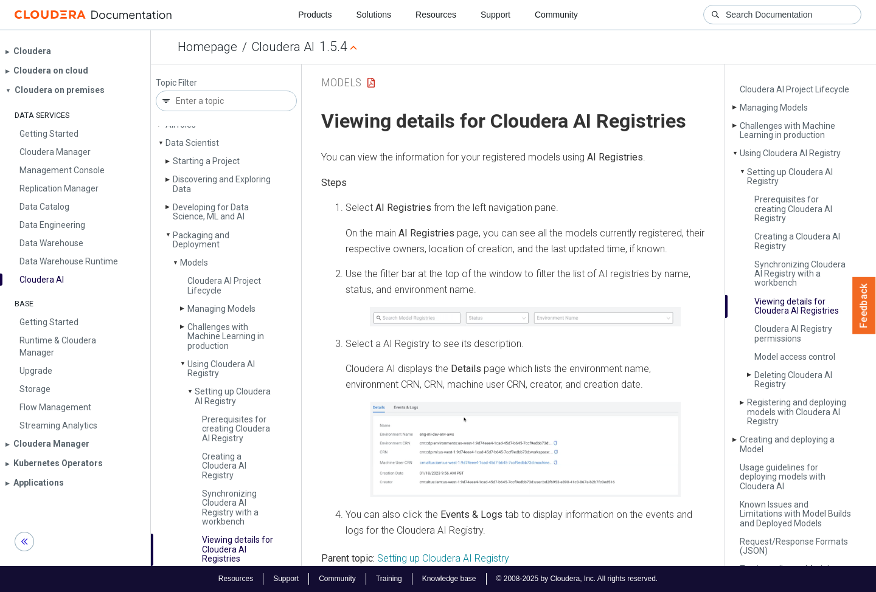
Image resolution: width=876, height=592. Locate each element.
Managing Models (221, 309)
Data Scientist (192, 143)
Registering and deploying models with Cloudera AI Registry (796, 412)
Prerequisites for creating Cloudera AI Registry (236, 429)
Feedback (864, 305)
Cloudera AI (283, 47)
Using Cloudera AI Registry (221, 368)
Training (389, 578)
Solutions (373, 14)
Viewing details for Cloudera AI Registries (237, 549)
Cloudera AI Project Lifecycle (224, 285)
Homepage (207, 47)
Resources (435, 14)
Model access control (794, 357)
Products (315, 14)
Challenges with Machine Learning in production (225, 336)
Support (495, 14)
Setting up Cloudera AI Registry (233, 396)
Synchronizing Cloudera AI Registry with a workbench (230, 507)
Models (194, 262)
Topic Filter (176, 83)
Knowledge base (449, 578)
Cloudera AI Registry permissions (793, 333)
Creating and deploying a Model (787, 444)
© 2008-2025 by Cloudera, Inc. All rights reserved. (577, 578)
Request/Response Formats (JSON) (794, 546)
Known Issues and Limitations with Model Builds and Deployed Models (795, 514)
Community (556, 14)
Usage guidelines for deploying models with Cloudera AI (783, 477)
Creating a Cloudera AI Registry (224, 466)
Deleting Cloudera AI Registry (793, 379)
